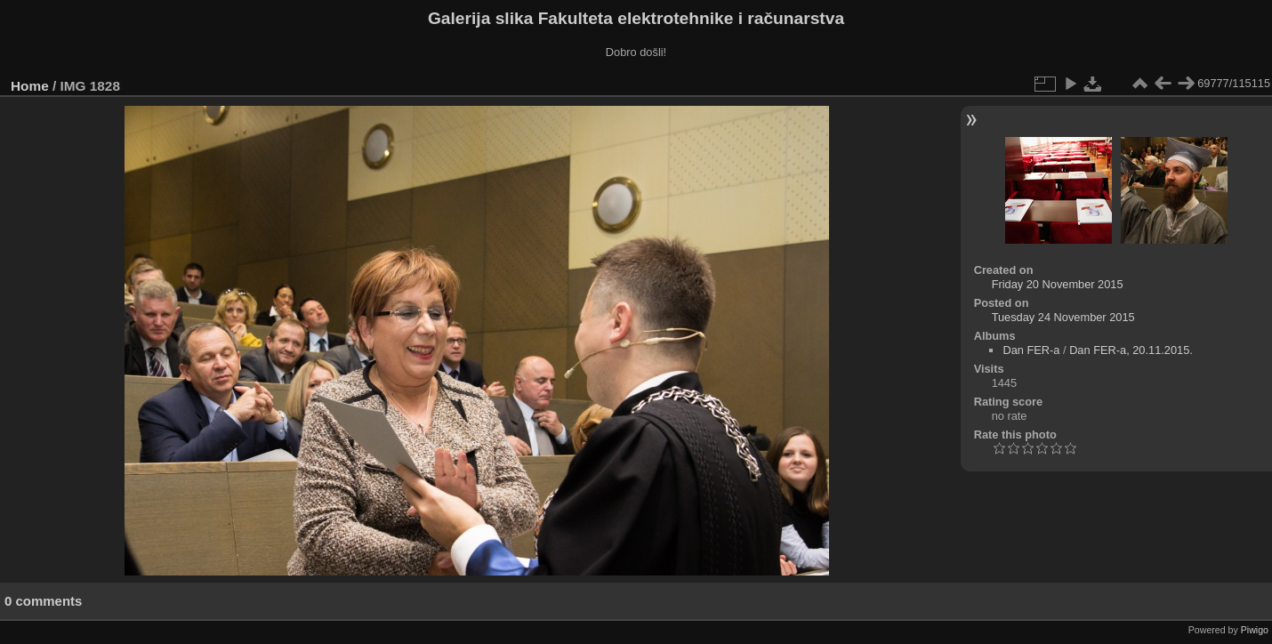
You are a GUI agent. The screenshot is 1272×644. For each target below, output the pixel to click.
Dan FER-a (1030, 350)
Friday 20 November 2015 (1057, 284)
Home (30, 85)
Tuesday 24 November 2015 (1063, 317)
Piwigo (1254, 629)
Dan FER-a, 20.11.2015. (1131, 350)
